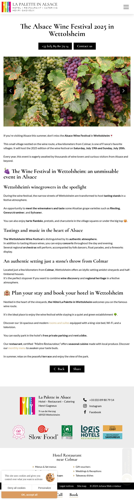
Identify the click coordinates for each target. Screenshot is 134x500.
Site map (81, 485)
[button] (10, 90)
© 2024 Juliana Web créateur (105, 485)
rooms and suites (59, 322)
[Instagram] (98, 406)
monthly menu (17, 348)
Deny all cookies (16, 488)
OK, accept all (29, 494)
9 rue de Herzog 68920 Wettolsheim (49, 413)
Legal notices (67, 485)
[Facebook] (98, 412)
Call (59, 494)
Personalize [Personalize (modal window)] (44, 488)
